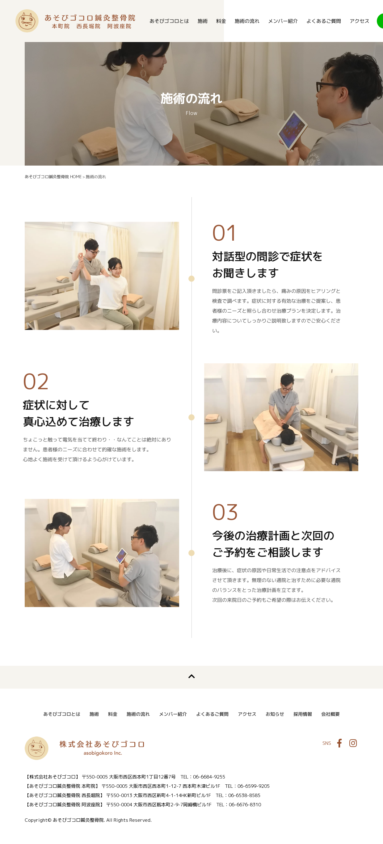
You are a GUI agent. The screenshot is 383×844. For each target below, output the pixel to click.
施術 (203, 21)
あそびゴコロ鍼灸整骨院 (75, 20)
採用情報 (302, 714)
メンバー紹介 (283, 21)
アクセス (359, 21)
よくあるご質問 (323, 21)
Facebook (339, 743)
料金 (221, 21)
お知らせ (275, 714)
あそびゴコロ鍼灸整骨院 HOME (53, 176)
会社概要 (330, 714)
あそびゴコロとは (169, 21)
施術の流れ (247, 21)
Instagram (353, 743)
